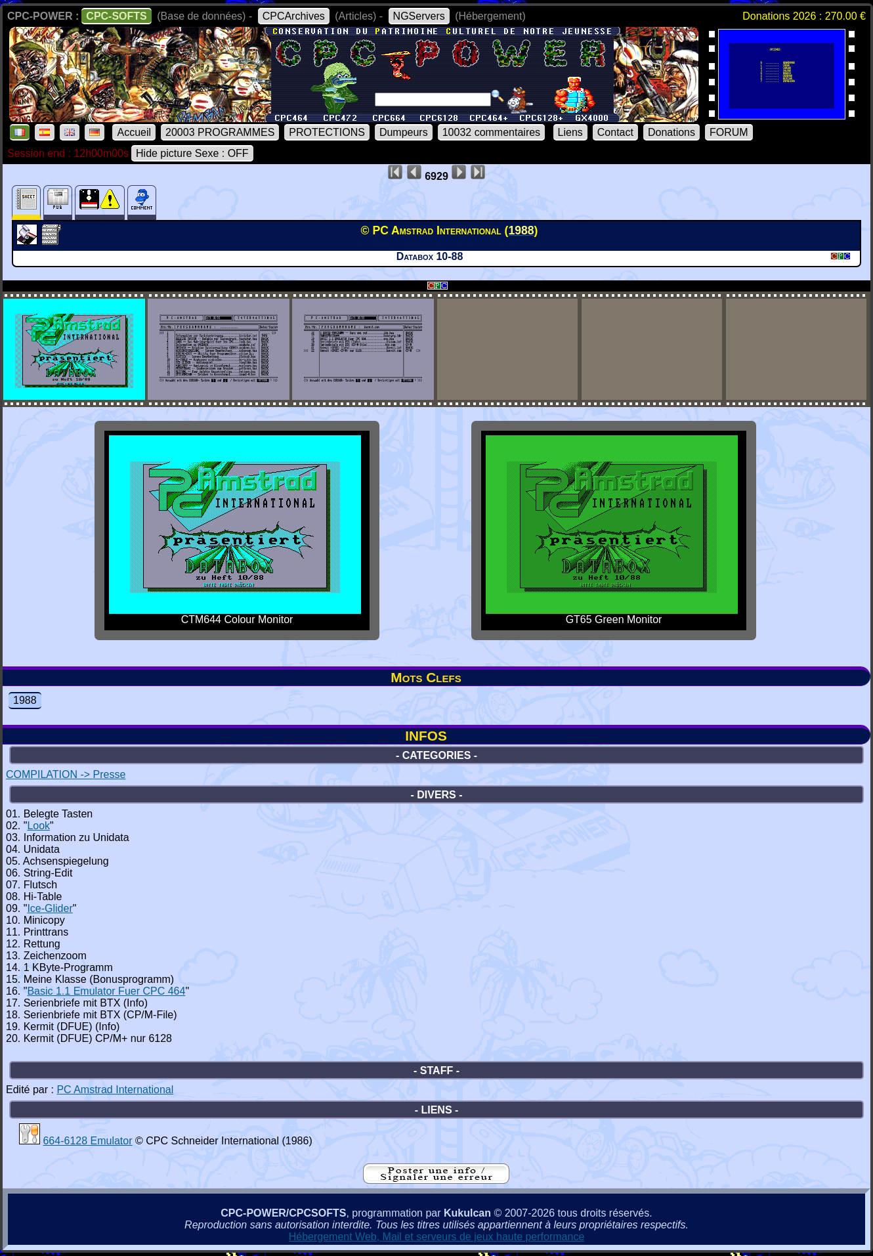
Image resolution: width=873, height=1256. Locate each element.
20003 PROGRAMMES (219, 132)
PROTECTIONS (327, 132)
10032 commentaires (491, 132)
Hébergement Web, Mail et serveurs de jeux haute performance (437, 1236)
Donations (671, 132)
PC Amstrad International (114, 1089)
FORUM (729, 132)
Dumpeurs (403, 132)
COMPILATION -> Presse (65, 774)
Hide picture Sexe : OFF (192, 153)
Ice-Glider (49, 908)
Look (38, 825)
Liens (570, 132)
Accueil (134, 132)
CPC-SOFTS (116, 16)
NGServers (419, 16)
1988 (25, 700)
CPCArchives (294, 16)
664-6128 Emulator (87, 1140)
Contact (615, 132)
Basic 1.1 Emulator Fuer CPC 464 (106, 991)
